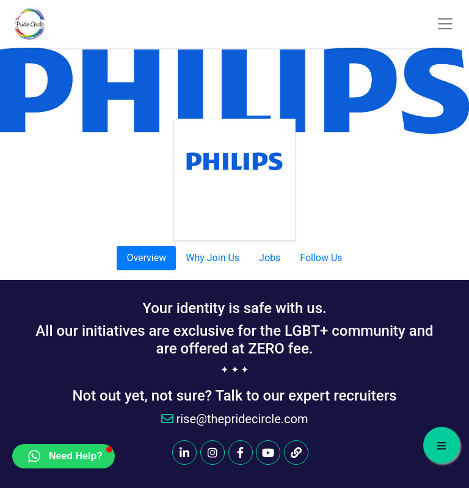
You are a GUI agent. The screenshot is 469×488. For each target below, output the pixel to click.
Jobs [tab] (269, 258)
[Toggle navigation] (445, 24)
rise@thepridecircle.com (234, 419)
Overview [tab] (146, 258)
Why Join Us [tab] (212, 258)
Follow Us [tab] (321, 258)
